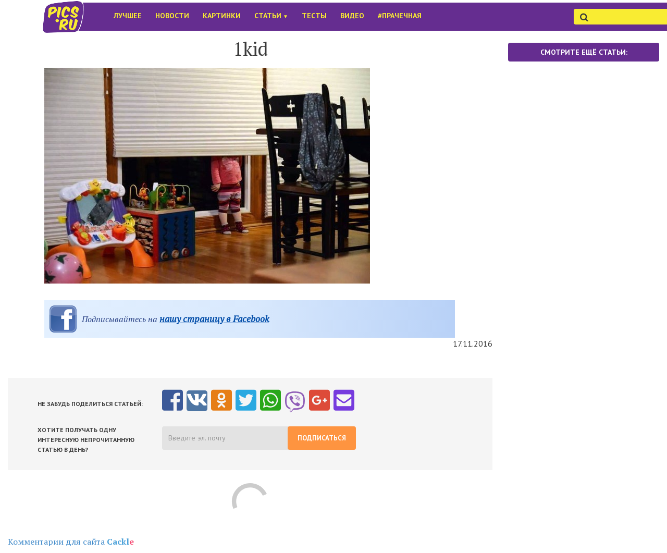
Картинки (222, 15)
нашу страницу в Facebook (214, 319)
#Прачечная (400, 15)
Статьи (271, 15)
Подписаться (322, 438)
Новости (172, 15)
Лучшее (128, 15)
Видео (352, 15)
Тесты (314, 15)
